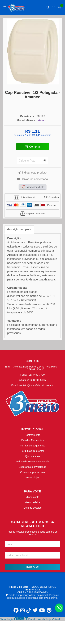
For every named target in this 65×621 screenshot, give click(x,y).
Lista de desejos (32, 507)
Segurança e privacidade (32, 466)
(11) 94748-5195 (36, 380)
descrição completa (19, 229)
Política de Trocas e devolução (33, 461)
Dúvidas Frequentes (32, 440)
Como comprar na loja (32, 472)
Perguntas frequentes (33, 451)
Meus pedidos (32, 502)
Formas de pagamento (32, 445)
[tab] (32, 198)
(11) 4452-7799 (36, 374)
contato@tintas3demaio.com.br (36, 385)
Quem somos (32, 456)
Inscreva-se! (32, 566)
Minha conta (32, 497)
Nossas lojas (32, 477)
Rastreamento (32, 435)
